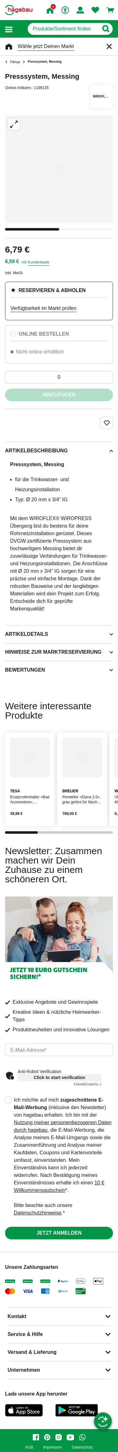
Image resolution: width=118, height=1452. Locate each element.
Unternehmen (24, 1370)
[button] (9, 29)
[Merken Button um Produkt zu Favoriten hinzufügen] (106, 423)
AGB (29, 1447)
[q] (63, 29)
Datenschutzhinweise (37, 1212)
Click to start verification (59, 1077)
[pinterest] (47, 1437)
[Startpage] (18, 10)
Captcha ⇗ (87, 1084)
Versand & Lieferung (32, 1352)
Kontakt (17, 1316)
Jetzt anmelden (59, 1233)
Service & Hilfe (25, 1334)
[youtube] (70, 1437)
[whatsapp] (82, 1437)
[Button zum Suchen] (105, 29)
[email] (59, 1050)
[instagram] (58, 1437)
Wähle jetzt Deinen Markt (46, 46)
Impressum (52, 1447)
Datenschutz (82, 1447)
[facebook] (36, 1437)
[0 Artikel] (59, 377)
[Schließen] (109, 46)
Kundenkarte (38, 262)
